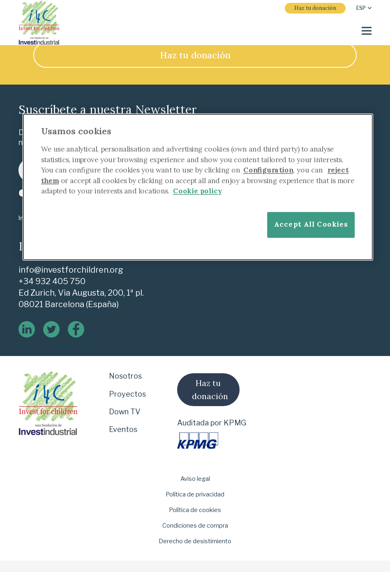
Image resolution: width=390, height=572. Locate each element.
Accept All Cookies (311, 224)
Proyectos (127, 394)
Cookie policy (197, 191)
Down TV (125, 411)
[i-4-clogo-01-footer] (39, 22)
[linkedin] (26, 329)
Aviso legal (195, 478)
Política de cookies (195, 510)
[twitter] (51, 329)
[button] (363, 8)
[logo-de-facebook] (76, 329)
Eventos (123, 429)
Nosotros (125, 376)
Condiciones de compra (195, 525)
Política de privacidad (195, 494)
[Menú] (367, 31)
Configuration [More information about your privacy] (268, 170)
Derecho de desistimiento (195, 541)
